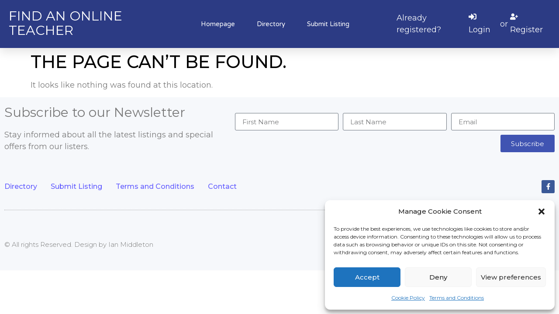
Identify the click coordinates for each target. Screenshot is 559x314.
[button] (541, 211)
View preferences (511, 277)
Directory (271, 24)
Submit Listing (328, 24)
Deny (438, 277)
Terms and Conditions (456, 297)
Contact (222, 186)
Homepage (218, 24)
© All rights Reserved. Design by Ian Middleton (78, 244)
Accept (367, 277)
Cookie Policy (408, 297)
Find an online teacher (65, 23)
